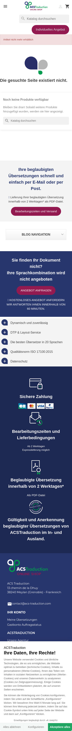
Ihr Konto (16, 612)
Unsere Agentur (18, 640)
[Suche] (44, 19)
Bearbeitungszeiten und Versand (36, 211)
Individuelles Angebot (50, 29)
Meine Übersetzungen (22, 619)
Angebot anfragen (36, 290)
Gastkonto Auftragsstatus (24, 624)
